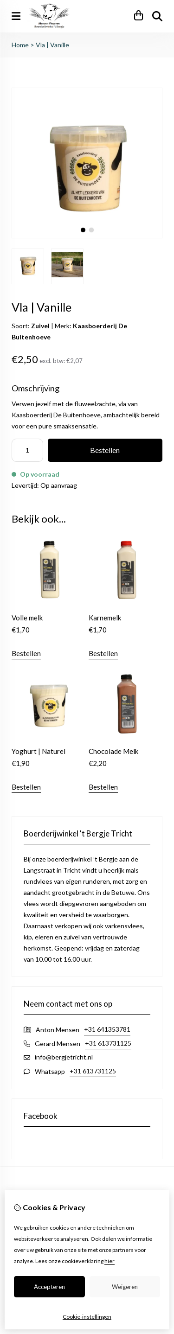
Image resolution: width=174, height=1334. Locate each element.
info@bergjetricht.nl (64, 1057)
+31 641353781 (107, 1029)
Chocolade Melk (113, 751)
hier (109, 1260)
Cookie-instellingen (87, 1316)
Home (20, 45)
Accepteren (49, 1286)
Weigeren (125, 1286)
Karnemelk (105, 617)
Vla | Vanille (52, 45)
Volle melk (27, 617)
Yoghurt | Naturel (38, 751)
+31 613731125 (108, 1043)
